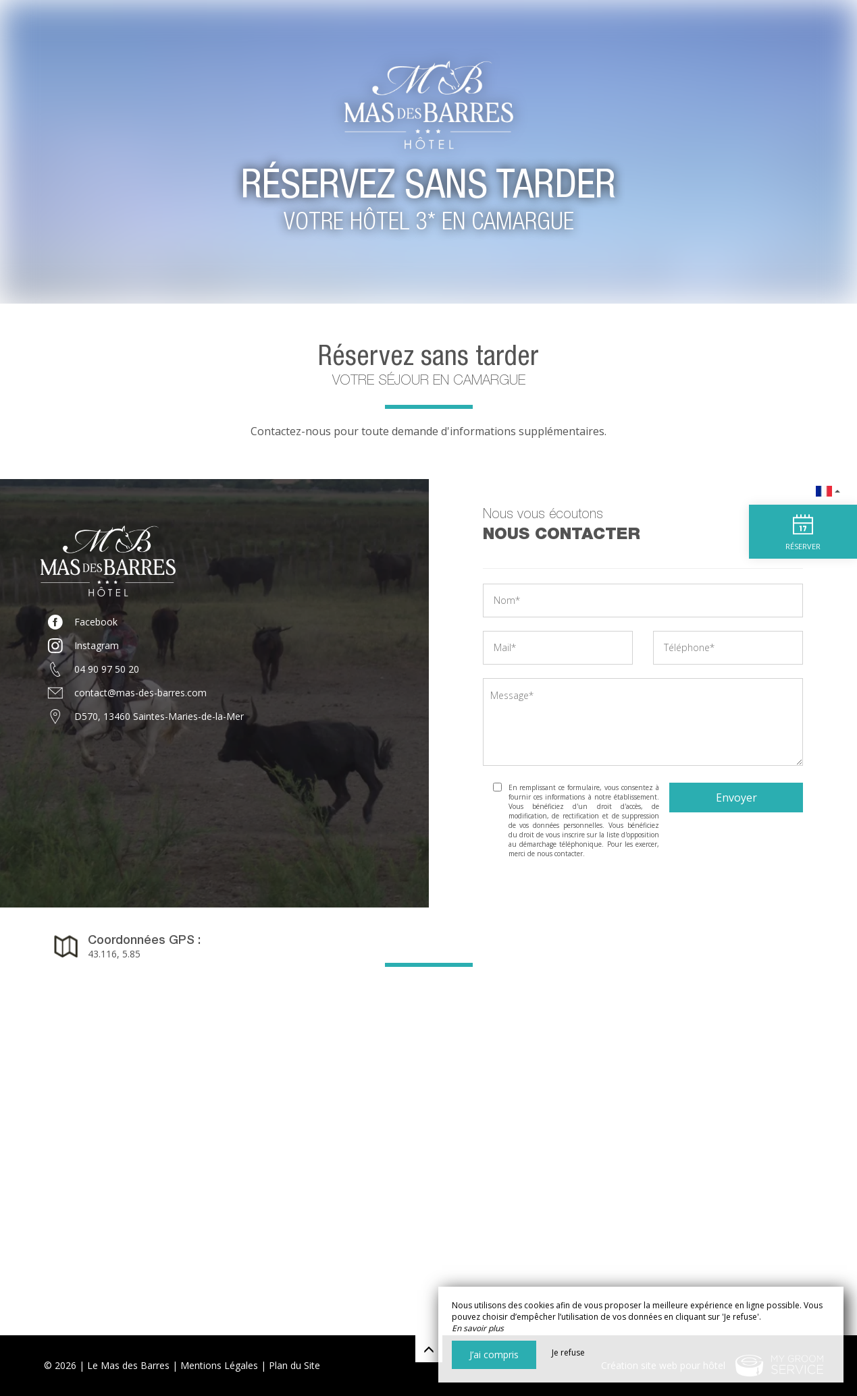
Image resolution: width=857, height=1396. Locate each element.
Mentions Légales (219, 1365)
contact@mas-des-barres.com (140, 692)
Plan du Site (294, 1365)
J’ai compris (494, 1354)
